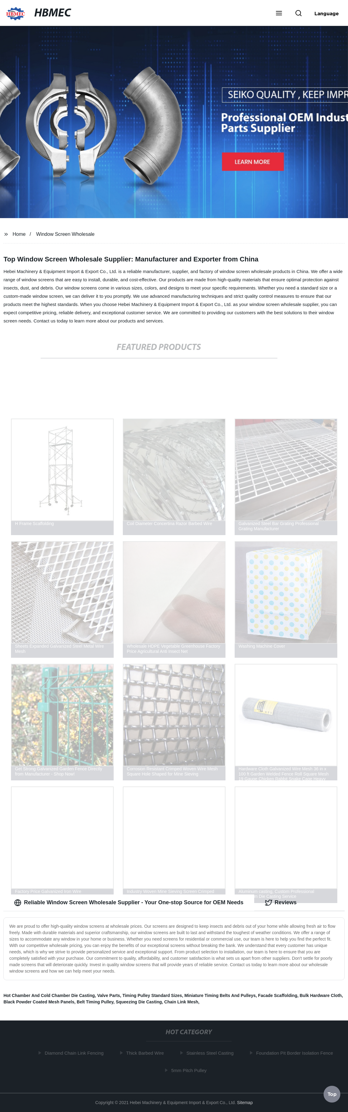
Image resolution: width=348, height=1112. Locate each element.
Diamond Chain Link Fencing (75, 1053)
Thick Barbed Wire (146, 1053)
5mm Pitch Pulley (190, 1070)
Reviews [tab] (281, 902)
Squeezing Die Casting (139, 1001)
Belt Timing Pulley (95, 1001)
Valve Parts (108, 995)
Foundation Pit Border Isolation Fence (295, 1053)
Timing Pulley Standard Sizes (152, 995)
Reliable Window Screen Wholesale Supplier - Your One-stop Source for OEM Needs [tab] (128, 902)
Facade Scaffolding (277, 995)
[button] (279, 13)
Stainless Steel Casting (211, 1053)
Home (19, 234)
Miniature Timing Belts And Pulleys (219, 995)
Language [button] (326, 13)
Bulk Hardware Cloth (321, 995)
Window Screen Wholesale (65, 234)
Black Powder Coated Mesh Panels (38, 1001)
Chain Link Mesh (181, 1001)
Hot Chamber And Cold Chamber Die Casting (49, 995)
